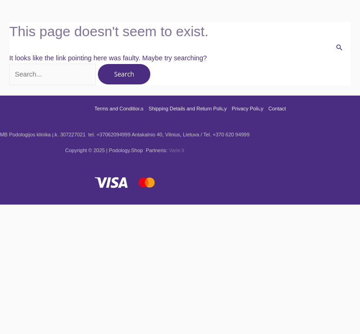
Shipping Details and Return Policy (187, 108)
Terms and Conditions (118, 108)
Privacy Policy (248, 108)
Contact (277, 108)
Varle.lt (176, 150)
